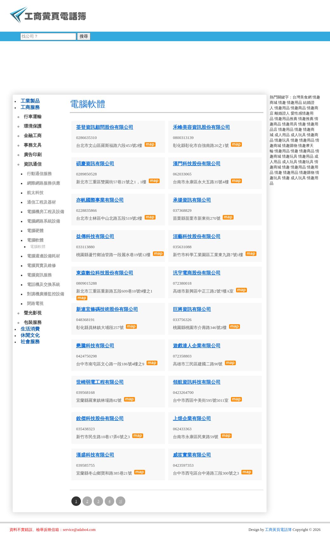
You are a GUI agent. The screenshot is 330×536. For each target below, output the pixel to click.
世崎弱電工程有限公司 (100, 382)
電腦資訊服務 (39, 275)
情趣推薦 (306, 119)
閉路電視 (35, 303)
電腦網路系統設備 (43, 221)
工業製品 (30, 101)
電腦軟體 (35, 240)
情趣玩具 (282, 140)
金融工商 (33, 135)
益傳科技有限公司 (95, 236)
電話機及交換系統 (43, 284)
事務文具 (33, 145)
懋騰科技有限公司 (95, 345)
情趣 (282, 102)
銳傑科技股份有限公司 (100, 418)
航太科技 (35, 192)
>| (120, 501)
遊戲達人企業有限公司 (197, 345)
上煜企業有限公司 (192, 418)
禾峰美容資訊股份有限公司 (201, 127)
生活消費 (30, 328)
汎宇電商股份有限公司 (197, 272)
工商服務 (30, 107)
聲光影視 (33, 313)
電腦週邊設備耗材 (43, 256)
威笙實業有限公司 (192, 454)
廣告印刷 (33, 154)
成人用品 (282, 135)
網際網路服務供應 (43, 183)
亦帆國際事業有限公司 (100, 200)
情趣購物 (289, 145)
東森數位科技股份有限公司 (104, 272)
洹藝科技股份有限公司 (197, 236)
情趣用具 (289, 124)
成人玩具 (298, 135)
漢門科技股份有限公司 (197, 163)
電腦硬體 (35, 230)
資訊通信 (33, 164)
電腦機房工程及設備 (45, 211)
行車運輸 (33, 116)
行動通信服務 (39, 173)
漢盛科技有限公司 (95, 454)
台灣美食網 (302, 97)
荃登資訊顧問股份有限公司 (104, 127)
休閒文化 (30, 335)
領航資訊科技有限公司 (197, 382)
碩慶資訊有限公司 (95, 163)
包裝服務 (33, 322)
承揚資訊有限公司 (192, 200)
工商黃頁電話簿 (278, 529)
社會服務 (30, 341)
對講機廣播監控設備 (45, 294)
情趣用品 (294, 102)
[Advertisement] (195, 46)
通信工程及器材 (41, 202)
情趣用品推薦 (285, 119)
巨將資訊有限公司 (192, 309)
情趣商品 (298, 108)
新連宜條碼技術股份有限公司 (107, 309)
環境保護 (33, 126)
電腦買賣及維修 (41, 265)
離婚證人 (282, 113)
